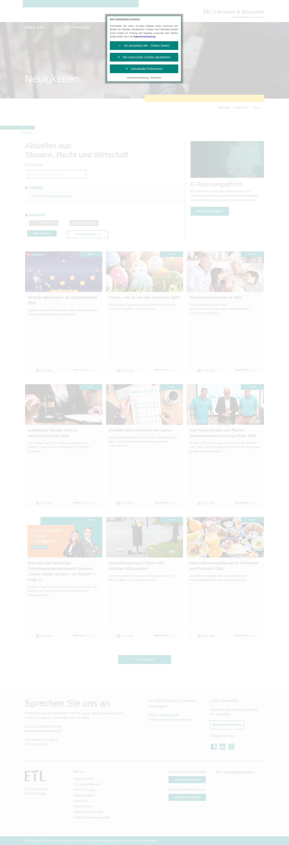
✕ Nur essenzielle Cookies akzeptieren (144, 57)
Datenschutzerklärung (144, 36)
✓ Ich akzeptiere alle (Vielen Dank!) (144, 45)
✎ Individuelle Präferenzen (144, 68)
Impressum (155, 77)
